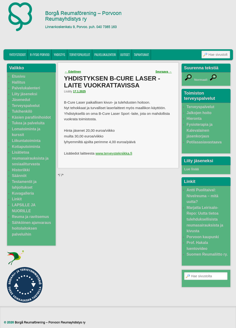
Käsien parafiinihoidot (31, 117)
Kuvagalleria (23, 193)
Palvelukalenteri (105, 54)
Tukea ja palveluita (28, 123)
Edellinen (73, 71)
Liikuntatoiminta (26, 141)
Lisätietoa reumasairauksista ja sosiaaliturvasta (30, 158)
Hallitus (18, 82)
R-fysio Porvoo (39, 54)
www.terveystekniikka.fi (114, 153)
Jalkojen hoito (199, 113)
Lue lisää (191, 169)
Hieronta (194, 118)
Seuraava (163, 71)
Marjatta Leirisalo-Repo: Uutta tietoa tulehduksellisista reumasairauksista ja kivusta (205, 219)
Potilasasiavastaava (204, 142)
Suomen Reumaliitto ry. (207, 254)
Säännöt (19, 176)
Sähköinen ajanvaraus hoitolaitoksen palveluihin (31, 228)
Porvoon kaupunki (203, 237)
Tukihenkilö (22, 111)
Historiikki (21, 170)
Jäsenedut (21, 100)
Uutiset (125, 54)
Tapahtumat (141, 54)
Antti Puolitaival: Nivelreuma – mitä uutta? (202, 196)
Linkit (17, 199)
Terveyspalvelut (79, 54)
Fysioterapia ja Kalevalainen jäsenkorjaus (199, 130)
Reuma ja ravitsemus (30, 217)
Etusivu (18, 76)
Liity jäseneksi (24, 94)
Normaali (200, 79)
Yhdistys (59, 54)
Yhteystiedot (17, 54)
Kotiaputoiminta (26, 147)
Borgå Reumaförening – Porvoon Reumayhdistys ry (83, 16)
